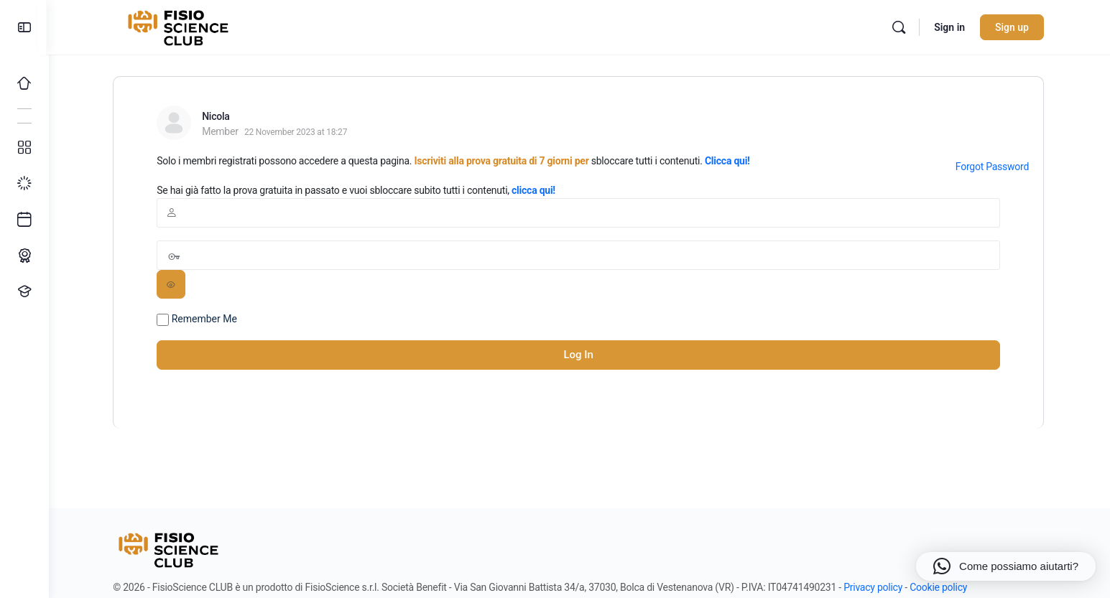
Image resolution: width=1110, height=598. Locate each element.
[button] (1006, 566)
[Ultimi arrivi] (24, 220)
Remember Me (198, 319)
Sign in (950, 27)
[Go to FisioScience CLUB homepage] (181, 26)
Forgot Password (993, 166)
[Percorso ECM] (24, 256)
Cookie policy (939, 587)
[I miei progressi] (24, 184)
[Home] (24, 83)
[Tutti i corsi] (24, 148)
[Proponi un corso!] (24, 291)
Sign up (1013, 27)
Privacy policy (873, 587)
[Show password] (172, 284)
